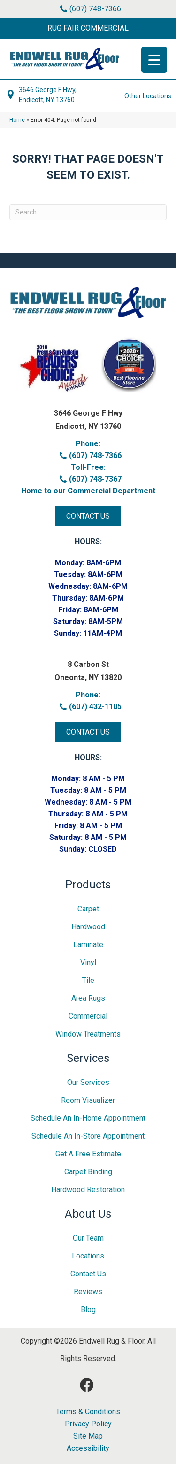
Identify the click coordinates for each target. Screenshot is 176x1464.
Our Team (88, 1238)
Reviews (88, 1291)
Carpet (88, 908)
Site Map (88, 1436)
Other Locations (147, 96)
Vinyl (88, 962)
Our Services (88, 1082)
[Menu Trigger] (154, 60)
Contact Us (88, 1273)
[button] (88, 28)
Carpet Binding (88, 1171)
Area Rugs (88, 998)
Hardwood (88, 926)
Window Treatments (88, 1033)
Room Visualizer (88, 1100)
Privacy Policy (88, 1424)
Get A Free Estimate (88, 1153)
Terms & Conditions (88, 1412)
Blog (88, 1309)
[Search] (88, 212)
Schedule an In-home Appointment (88, 1118)
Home (17, 120)
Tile (88, 980)
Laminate (88, 944)
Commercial (88, 1016)
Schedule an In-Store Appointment (88, 1136)
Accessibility (88, 1448)
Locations (88, 1255)
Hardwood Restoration (88, 1189)
